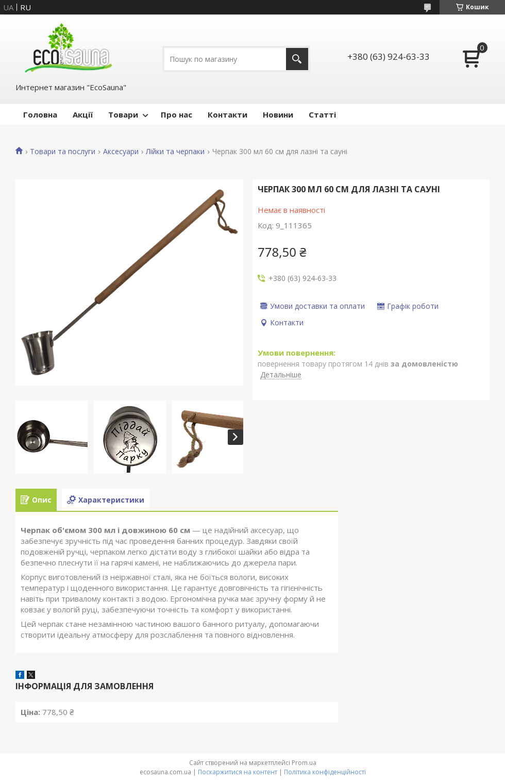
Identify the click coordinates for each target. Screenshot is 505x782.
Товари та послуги (62, 151)
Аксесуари (121, 151)
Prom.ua (304, 762)
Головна (40, 114)
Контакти (227, 114)
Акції (83, 114)
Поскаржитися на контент (237, 772)
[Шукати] (297, 59)
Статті (322, 114)
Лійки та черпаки (175, 151)
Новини (278, 114)
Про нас (176, 114)
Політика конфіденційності (325, 772)
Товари (123, 114)
